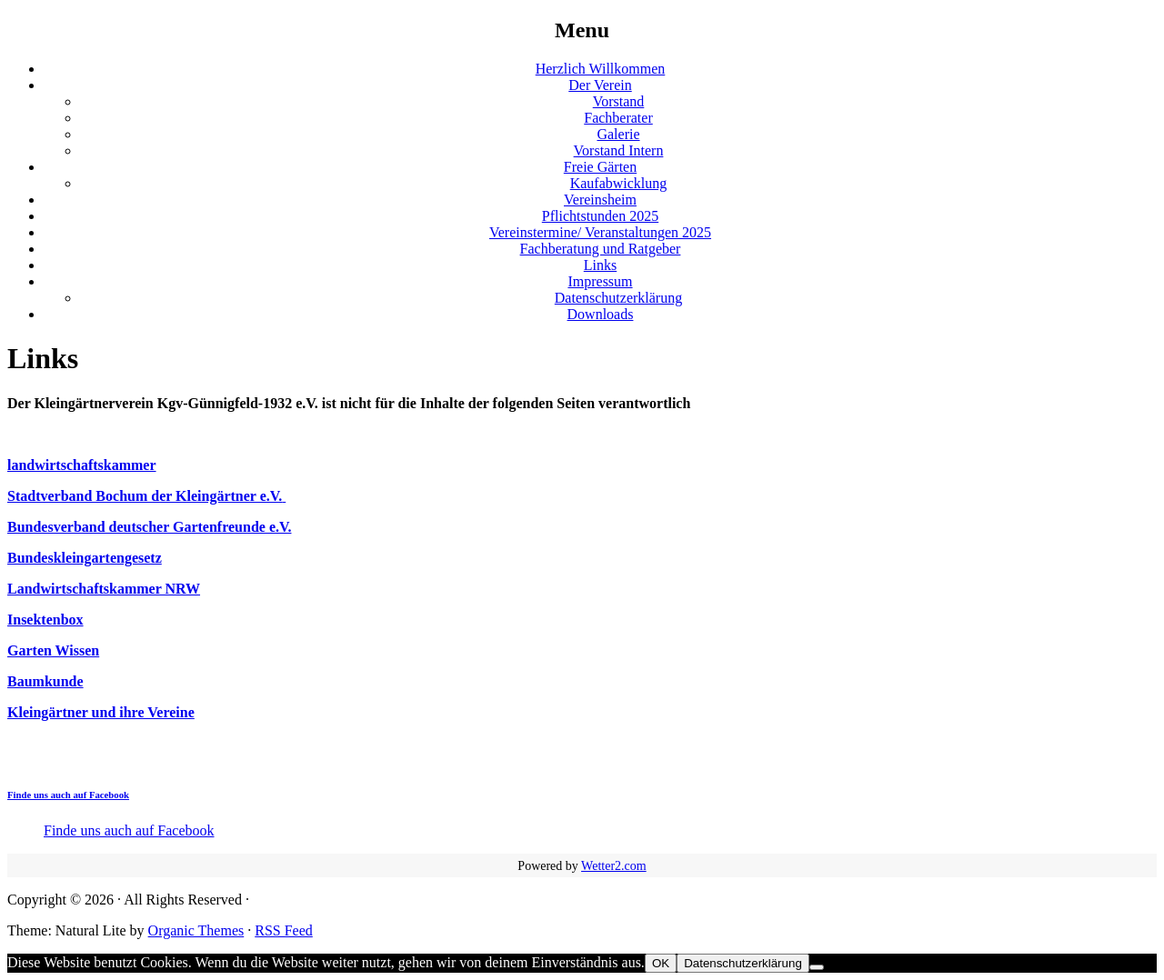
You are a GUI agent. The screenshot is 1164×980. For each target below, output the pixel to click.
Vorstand (619, 101)
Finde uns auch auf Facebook (68, 794)
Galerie (618, 134)
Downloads (600, 314)
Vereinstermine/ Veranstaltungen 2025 (600, 232)
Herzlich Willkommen (601, 68)
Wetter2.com (614, 866)
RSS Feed (284, 930)
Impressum (599, 281)
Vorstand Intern (619, 150)
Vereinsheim (600, 199)
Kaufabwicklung (618, 183)
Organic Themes (196, 930)
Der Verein (599, 85)
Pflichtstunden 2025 (600, 216)
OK (660, 963)
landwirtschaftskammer (81, 465)
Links (600, 265)
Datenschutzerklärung (618, 297)
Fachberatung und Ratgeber (600, 248)
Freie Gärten (600, 167)
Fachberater (618, 117)
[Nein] (816, 967)
